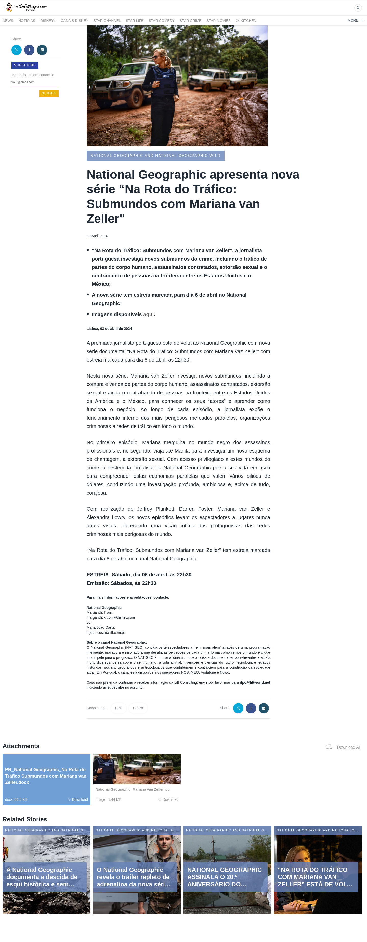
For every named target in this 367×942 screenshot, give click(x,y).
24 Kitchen (246, 21)
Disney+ (48, 21)
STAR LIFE (135, 21)
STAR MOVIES (218, 21)
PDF (118, 708)
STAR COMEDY (162, 21)
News (8, 21)
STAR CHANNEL (107, 21)
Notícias (26, 21)
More (355, 20)
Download (78, 799)
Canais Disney (74, 21)
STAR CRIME (190, 21)
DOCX (138, 708)
